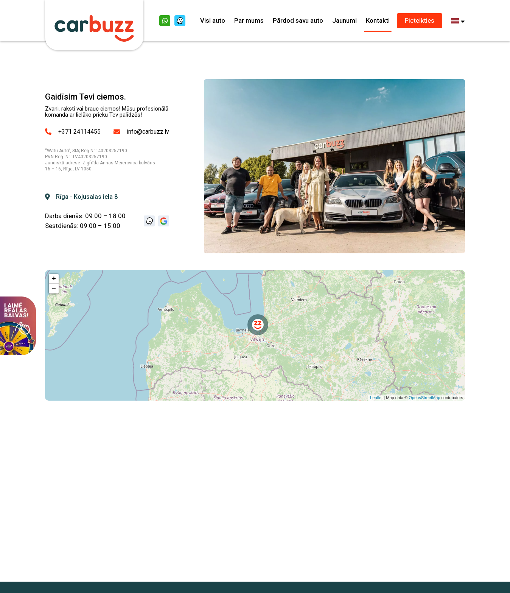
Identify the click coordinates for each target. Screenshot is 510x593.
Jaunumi (344, 20)
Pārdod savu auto (298, 20)
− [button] (54, 288)
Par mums (249, 20)
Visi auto (212, 20)
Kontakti (378, 20)
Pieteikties (419, 20)
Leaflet (376, 397)
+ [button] (54, 278)
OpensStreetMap (424, 397)
